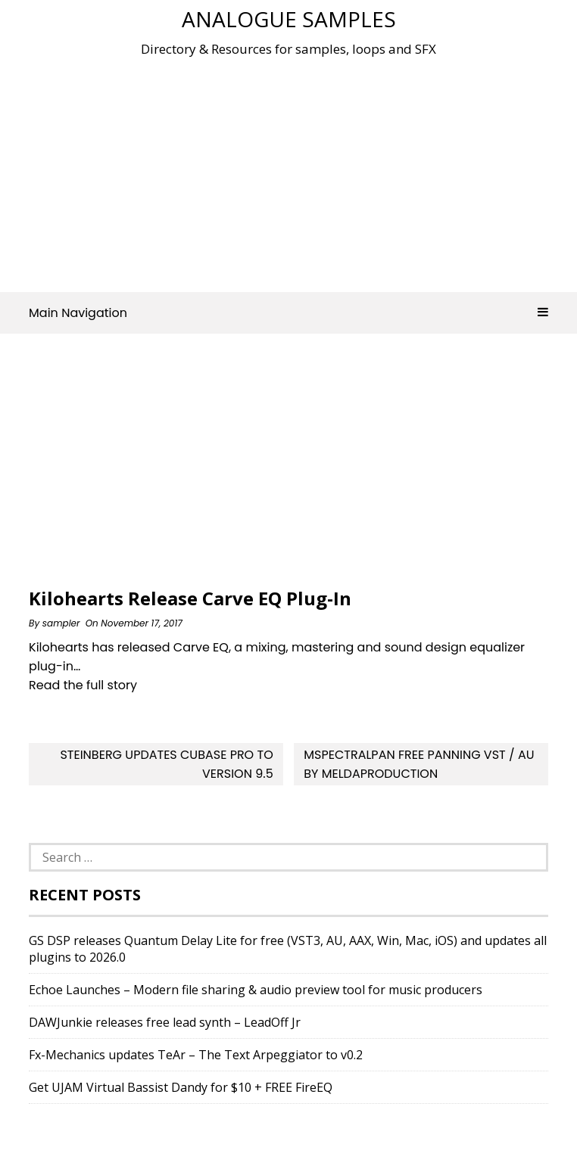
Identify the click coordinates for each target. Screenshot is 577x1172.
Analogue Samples (289, 19)
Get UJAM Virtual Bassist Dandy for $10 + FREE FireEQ (180, 1087)
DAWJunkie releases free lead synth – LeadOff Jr (165, 1022)
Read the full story (83, 685)
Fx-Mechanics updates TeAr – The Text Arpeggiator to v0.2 (196, 1054)
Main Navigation (288, 313)
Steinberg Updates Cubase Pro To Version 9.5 (166, 764)
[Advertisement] (302, 169)
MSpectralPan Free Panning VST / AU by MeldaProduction (419, 764)
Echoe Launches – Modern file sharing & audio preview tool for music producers (255, 989)
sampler (61, 623)
